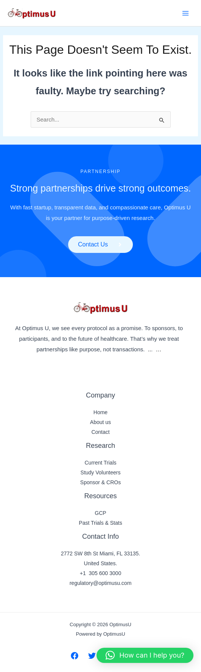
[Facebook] (74, 656)
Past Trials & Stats (100, 523)
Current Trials (100, 463)
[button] (145, 655)
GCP (100, 513)
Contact (100, 432)
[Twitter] (92, 656)
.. (149, 349)
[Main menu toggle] (186, 13)
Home (100, 412)
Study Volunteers (101, 472)
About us (100, 422)
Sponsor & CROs (100, 482)
